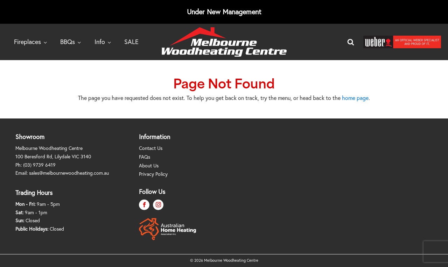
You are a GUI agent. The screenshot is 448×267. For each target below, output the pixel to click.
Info (99, 41)
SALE (131, 41)
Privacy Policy (153, 174)
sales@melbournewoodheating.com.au (69, 172)
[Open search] (350, 42)
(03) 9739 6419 (39, 164)
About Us (149, 165)
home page (355, 97)
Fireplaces (27, 41)
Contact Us (150, 148)
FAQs (144, 156)
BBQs (67, 41)
